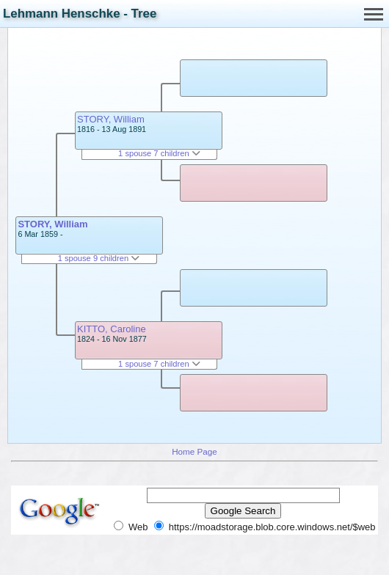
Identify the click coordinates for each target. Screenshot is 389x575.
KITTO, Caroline (111, 328)
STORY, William (52, 224)
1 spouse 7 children (159, 153)
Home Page (194, 451)
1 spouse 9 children (99, 258)
